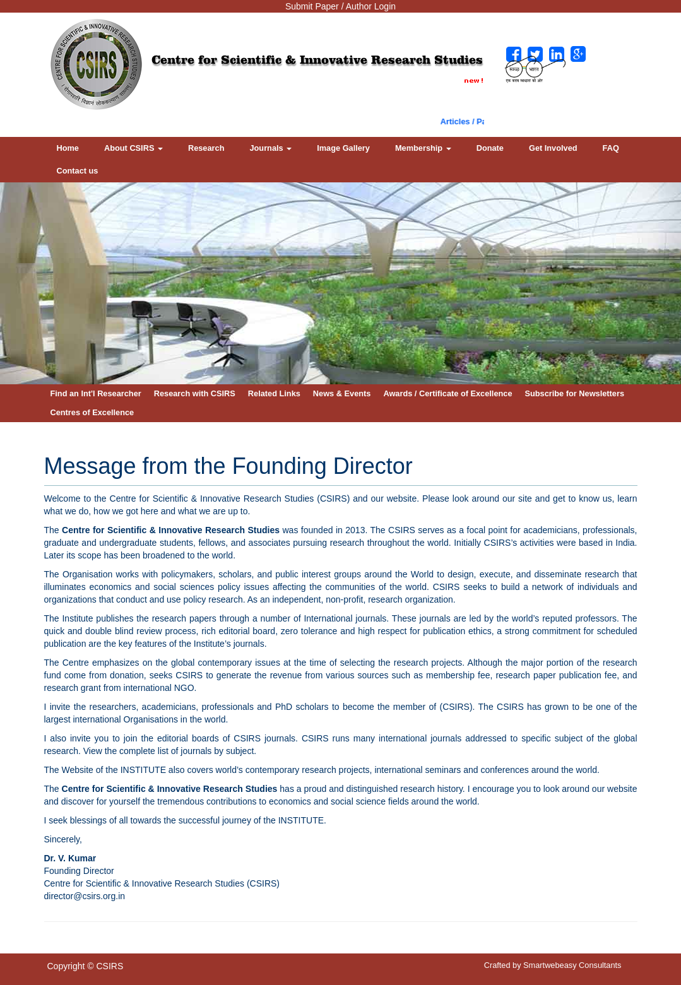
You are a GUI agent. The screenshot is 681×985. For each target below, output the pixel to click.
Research (206, 148)
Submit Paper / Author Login (340, 6)
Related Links (274, 393)
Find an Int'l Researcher (95, 393)
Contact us (77, 170)
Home (68, 148)
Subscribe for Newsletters (575, 393)
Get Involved (553, 148)
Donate (490, 148)
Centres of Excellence (92, 412)
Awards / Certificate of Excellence (447, 393)
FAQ (611, 148)
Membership (423, 148)
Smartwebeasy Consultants (572, 965)
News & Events (342, 393)
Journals (270, 148)
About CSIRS (133, 148)
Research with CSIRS (194, 393)
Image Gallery (343, 148)
